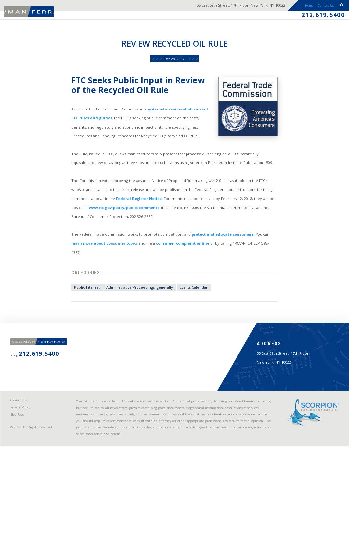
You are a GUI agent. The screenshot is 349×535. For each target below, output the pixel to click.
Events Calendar (190, 326)
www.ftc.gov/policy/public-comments (92, 242)
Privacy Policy (24, 481)
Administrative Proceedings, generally (127, 326)
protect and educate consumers (226, 273)
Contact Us (316, 7)
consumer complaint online (171, 284)
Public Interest (66, 326)
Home (291, 7)
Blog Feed (22, 490)
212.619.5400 (316, 20)
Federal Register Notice (106, 231)
